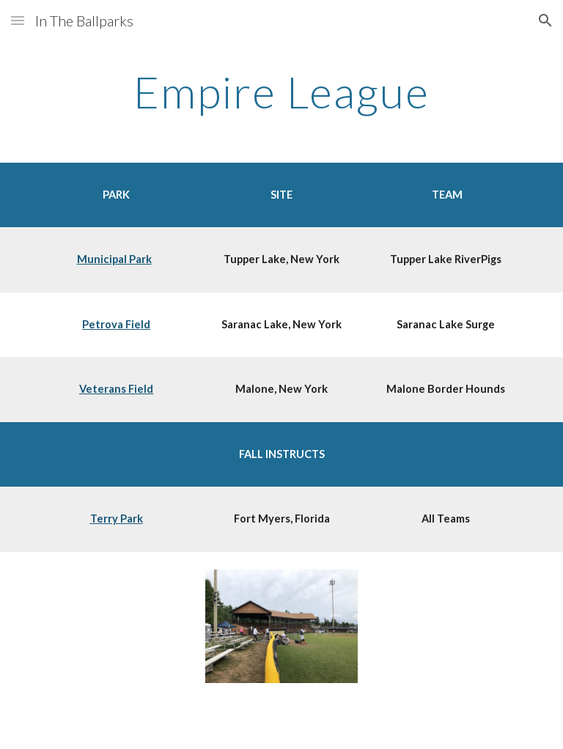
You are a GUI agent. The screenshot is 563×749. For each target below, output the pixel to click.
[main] (281, 92)
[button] (17, 20)
